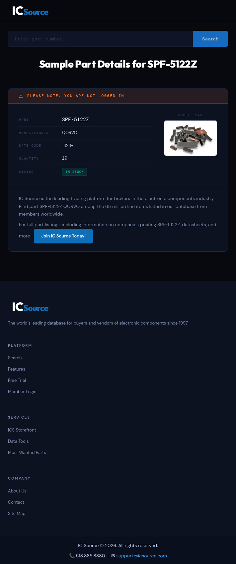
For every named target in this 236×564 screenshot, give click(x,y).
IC (30, 10)
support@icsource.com (141, 556)
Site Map (17, 513)
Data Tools (18, 441)
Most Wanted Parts (27, 452)
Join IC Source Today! (63, 236)
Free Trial (17, 380)
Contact (16, 502)
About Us (17, 491)
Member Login (22, 391)
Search (15, 358)
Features (16, 369)
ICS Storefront (22, 430)
